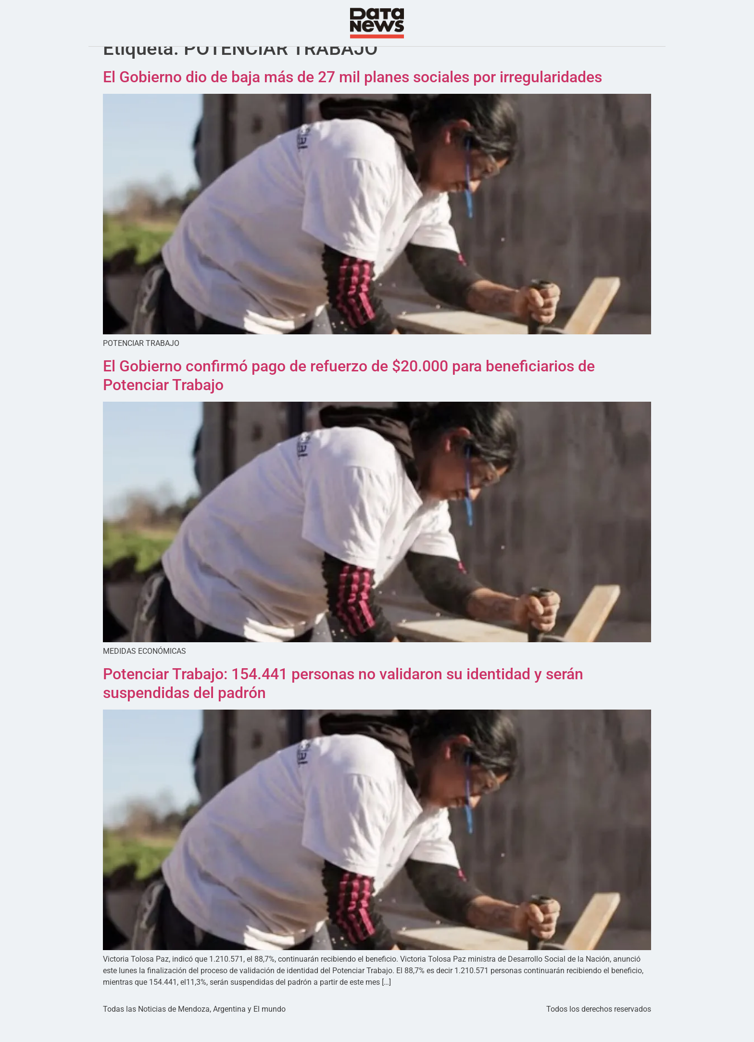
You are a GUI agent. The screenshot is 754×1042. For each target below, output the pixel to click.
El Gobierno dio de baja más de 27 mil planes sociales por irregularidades (352, 96)
